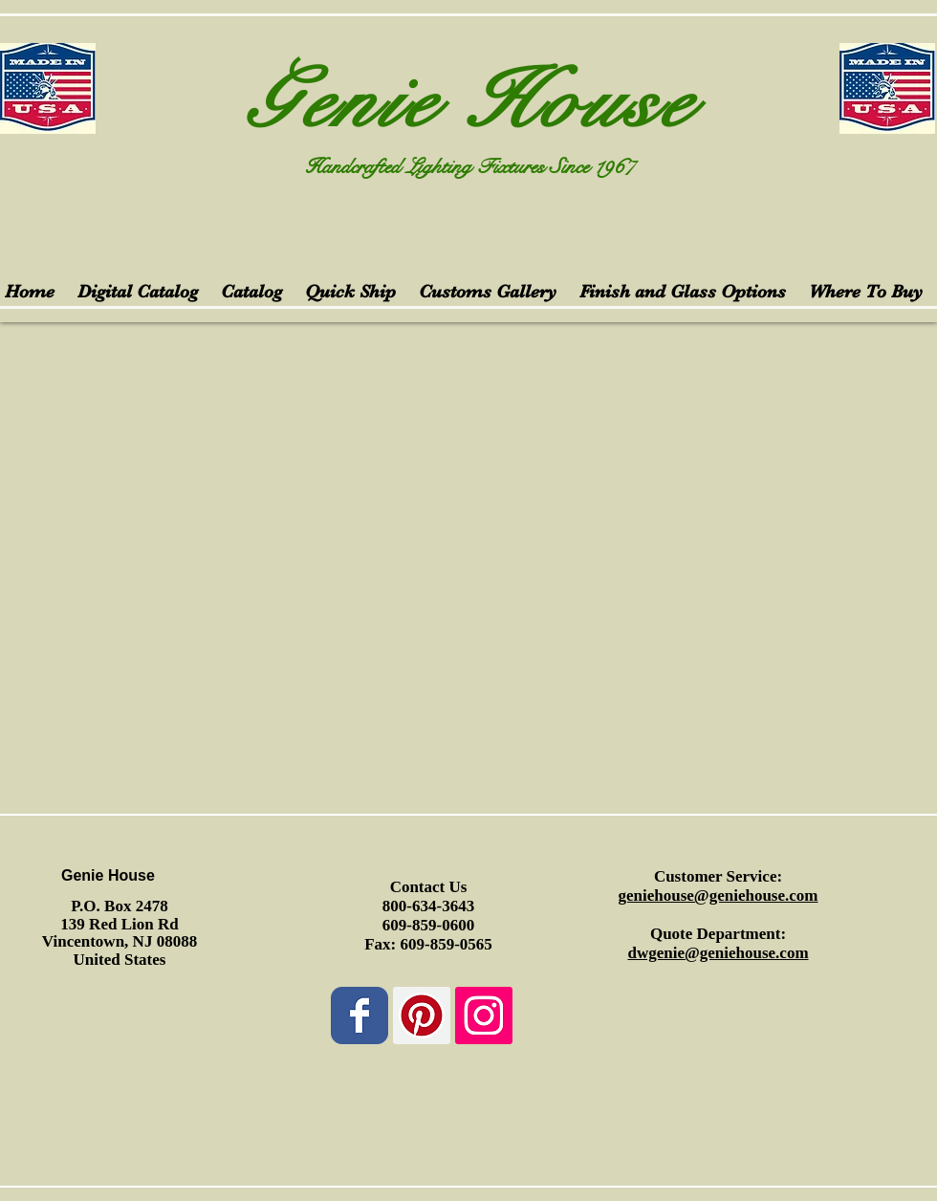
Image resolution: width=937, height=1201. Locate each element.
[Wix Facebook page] (359, 1015)
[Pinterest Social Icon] (421, 1015)
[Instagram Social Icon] (483, 1015)
